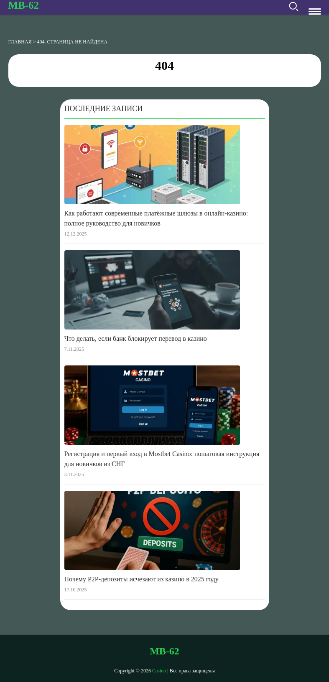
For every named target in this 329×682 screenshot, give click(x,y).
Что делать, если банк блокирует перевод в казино (135, 338)
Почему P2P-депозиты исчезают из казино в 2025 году (141, 579)
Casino (159, 671)
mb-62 (23, 5)
